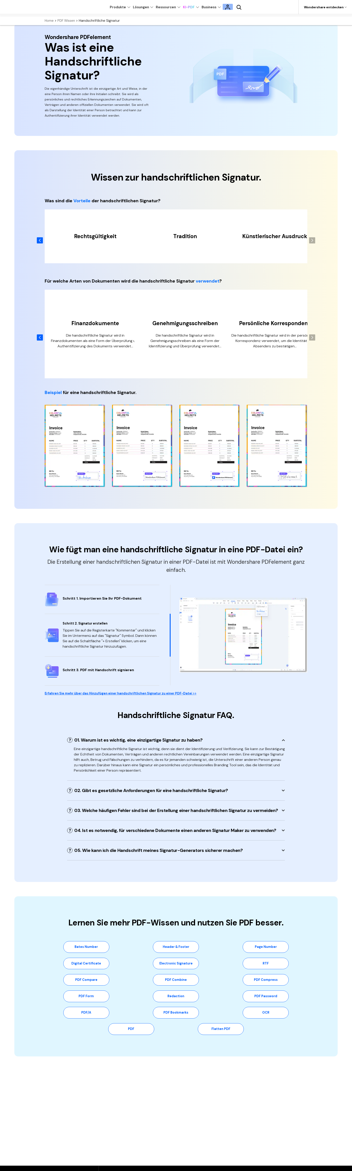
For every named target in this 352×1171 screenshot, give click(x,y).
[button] (312, 240)
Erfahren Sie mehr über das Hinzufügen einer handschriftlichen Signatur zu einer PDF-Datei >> (129, 694)
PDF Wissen (67, 20)
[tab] (176, 740)
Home (50, 20)
